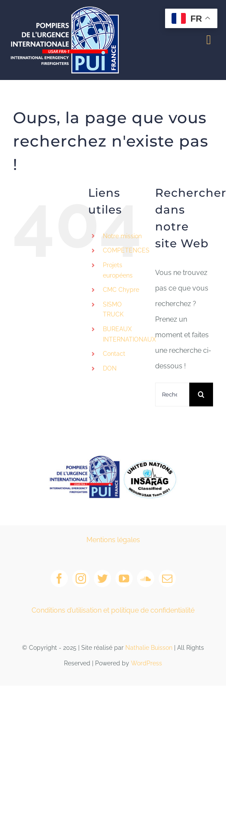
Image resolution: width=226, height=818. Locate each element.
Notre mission (122, 236)
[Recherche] (201, 394)
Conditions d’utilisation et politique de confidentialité (113, 610)
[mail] (167, 578)
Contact (114, 353)
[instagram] (80, 578)
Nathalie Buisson (148, 647)
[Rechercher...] (172, 394)
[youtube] (124, 578)
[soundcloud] (145, 578)
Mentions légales (113, 540)
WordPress (146, 663)
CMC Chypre (121, 289)
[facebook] (59, 578)
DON (110, 368)
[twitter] (102, 578)
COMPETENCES (126, 250)
